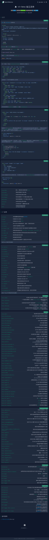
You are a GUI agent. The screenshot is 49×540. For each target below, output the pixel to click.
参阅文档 (39, 505)
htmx (26, 12)
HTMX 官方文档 (5, 519)
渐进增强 (25, 216)
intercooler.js (8, 22)
